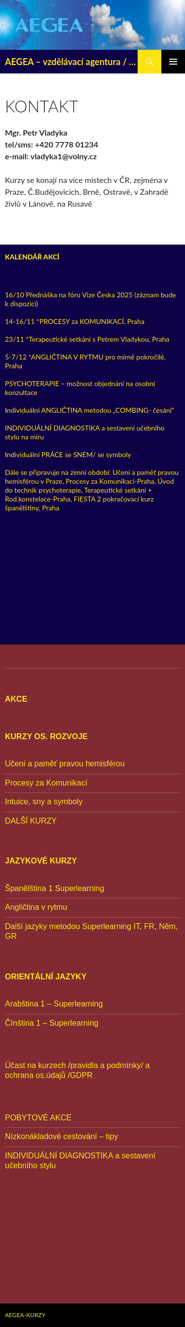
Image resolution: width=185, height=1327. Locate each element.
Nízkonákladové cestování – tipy (61, 1136)
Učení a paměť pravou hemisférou (65, 763)
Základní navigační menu (173, 61)
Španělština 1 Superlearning (54, 888)
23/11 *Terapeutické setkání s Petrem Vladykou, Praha (87, 339)
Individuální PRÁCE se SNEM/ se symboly (68, 454)
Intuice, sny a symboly (43, 801)
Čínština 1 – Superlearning (51, 1023)
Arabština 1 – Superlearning (54, 1004)
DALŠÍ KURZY (31, 821)
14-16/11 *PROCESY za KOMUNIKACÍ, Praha (75, 321)
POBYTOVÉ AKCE (38, 1117)
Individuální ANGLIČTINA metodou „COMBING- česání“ (89, 410)
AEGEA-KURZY (25, 1315)
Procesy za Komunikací (46, 783)
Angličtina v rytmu (36, 907)
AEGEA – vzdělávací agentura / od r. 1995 (71, 61)
